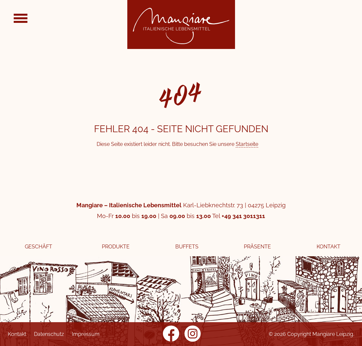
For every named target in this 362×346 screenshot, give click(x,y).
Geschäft (38, 247)
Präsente (257, 247)
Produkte (116, 247)
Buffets (186, 247)
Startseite (247, 144)
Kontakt (328, 247)
